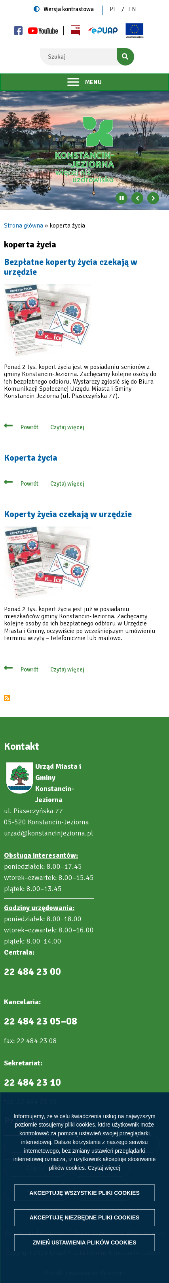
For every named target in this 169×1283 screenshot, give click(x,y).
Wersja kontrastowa (69, 9)
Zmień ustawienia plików (84, 1242)
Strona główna (23, 226)
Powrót (29, 427)
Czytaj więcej (104, 1168)
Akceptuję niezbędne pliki (85, 1217)
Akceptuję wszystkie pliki (84, 1193)
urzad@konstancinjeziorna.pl (48, 833)
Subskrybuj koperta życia (7, 698)
